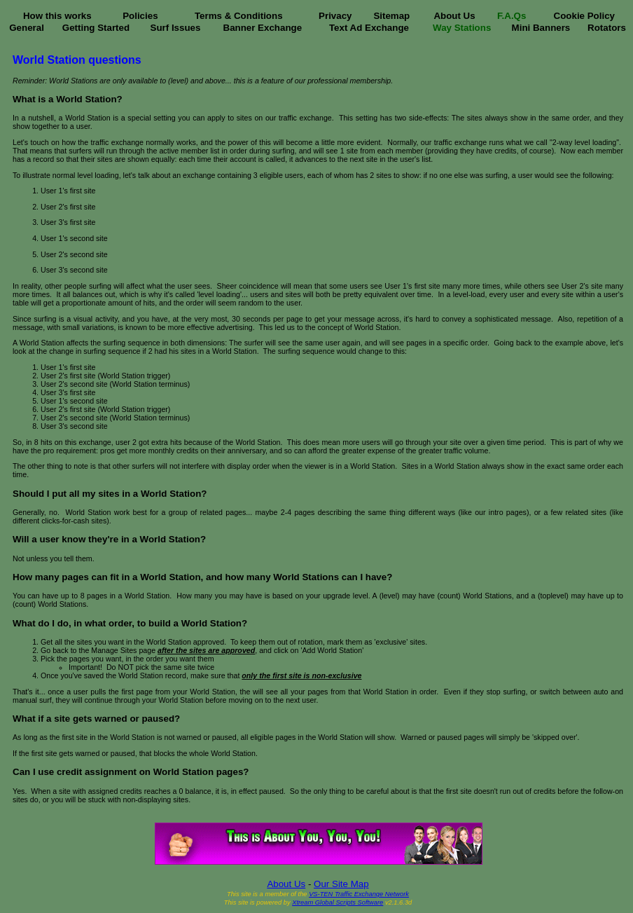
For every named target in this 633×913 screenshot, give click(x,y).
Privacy (335, 16)
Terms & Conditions (239, 16)
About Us (454, 16)
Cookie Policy (584, 16)
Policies (140, 16)
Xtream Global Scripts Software (337, 902)
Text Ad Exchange (369, 27)
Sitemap (391, 16)
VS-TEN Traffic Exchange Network (359, 894)
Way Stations (462, 27)
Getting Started (96, 27)
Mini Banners (541, 27)
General (26, 27)
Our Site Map (341, 884)
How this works (57, 16)
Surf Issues (176, 27)
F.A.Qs (511, 16)
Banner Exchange (262, 27)
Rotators (606, 27)
